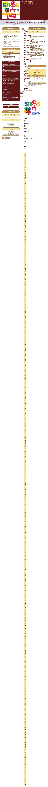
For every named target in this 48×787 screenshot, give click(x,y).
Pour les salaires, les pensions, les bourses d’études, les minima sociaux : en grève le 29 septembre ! (23, 23)
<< (30, 70)
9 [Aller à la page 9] (38, 62)
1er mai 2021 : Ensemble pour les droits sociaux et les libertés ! (37, 35)
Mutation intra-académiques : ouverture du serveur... (37, 53)
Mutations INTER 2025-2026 (10, 34)
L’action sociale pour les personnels (9, 86)
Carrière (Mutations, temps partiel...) (10, 72)
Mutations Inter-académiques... (37, 43)
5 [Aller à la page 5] (41, 61)
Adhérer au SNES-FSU (9, 64)
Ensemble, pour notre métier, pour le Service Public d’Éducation (36, 46)
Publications (6, 95)
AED (4, 66)
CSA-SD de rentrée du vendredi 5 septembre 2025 (11, 44)
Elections (5, 75)
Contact (11, 104)
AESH (4, 69)
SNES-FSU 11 (28, 2)
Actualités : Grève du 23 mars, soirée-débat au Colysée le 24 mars (37, 55)
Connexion (11, 107)
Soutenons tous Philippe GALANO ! (35, 59)
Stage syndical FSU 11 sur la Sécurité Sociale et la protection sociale (11, 36)
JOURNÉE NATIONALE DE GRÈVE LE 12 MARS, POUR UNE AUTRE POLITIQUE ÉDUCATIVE (37, 49)
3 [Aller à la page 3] (35, 61)
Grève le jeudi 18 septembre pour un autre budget (11, 42)
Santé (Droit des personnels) (10, 97)
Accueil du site (6, 21)
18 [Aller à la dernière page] (43, 62)
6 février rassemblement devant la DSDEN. (37, 39)
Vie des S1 (5, 100)
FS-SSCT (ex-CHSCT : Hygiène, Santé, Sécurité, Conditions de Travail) (9, 82)
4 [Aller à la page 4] (38, 61)
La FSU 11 (5, 90)
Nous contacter (7, 92)
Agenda (37, 66)
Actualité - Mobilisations (8, 22)
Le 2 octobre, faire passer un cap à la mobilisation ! (11, 39)
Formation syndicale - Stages (10, 78)
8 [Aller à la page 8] (35, 62)
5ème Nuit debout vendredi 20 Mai (37, 37)
